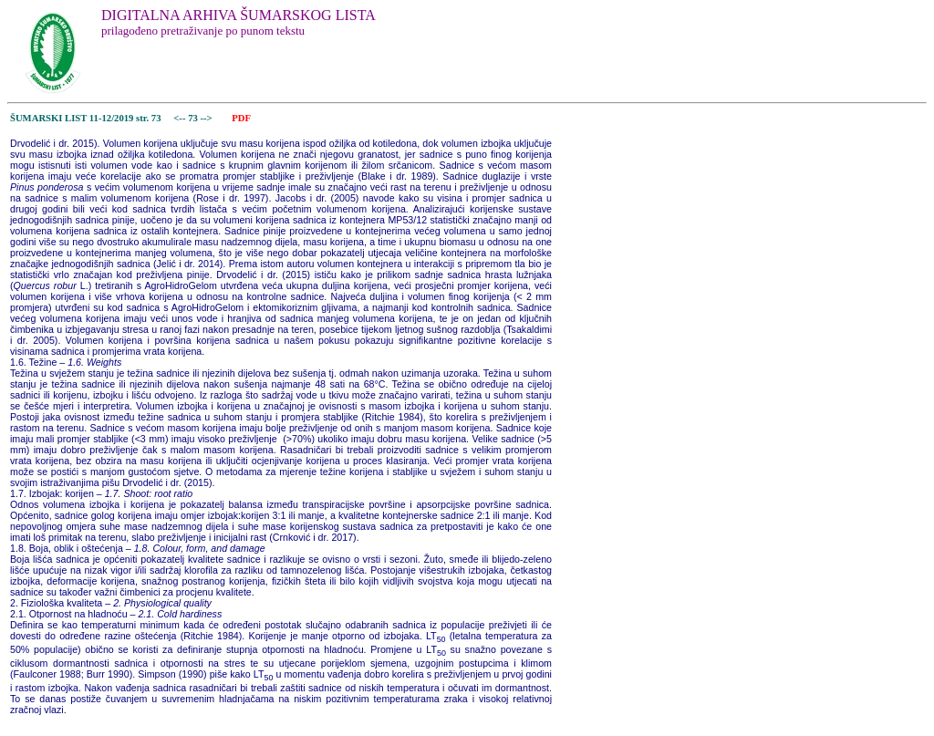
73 (194, 118)
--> (207, 118)
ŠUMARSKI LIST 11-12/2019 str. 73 (85, 118)
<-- (180, 118)
